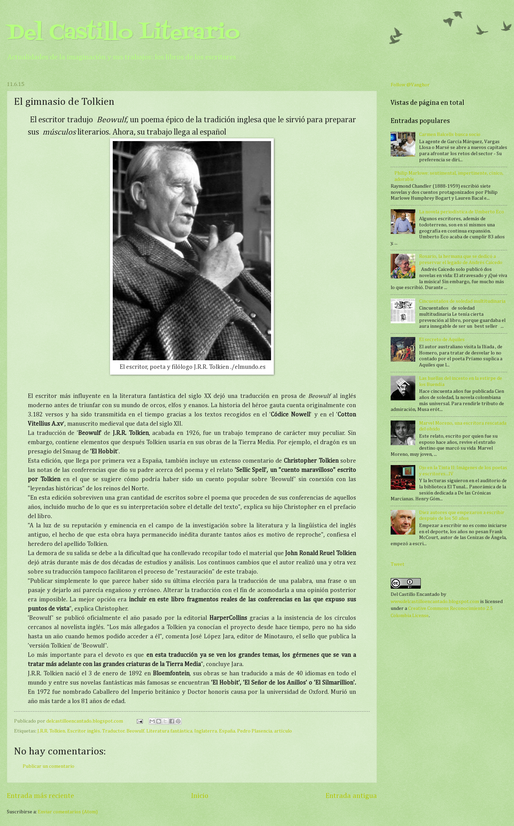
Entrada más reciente (40, 796)
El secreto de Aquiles (442, 339)
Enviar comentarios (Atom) (68, 812)
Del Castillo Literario (123, 33)
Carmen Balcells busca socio (449, 134)
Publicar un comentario (48, 766)
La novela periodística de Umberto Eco (461, 212)
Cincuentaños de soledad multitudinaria (462, 301)
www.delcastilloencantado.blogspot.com (435, 601)
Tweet (397, 564)
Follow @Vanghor (410, 85)
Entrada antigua (351, 796)
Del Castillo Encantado (415, 594)
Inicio (199, 796)
